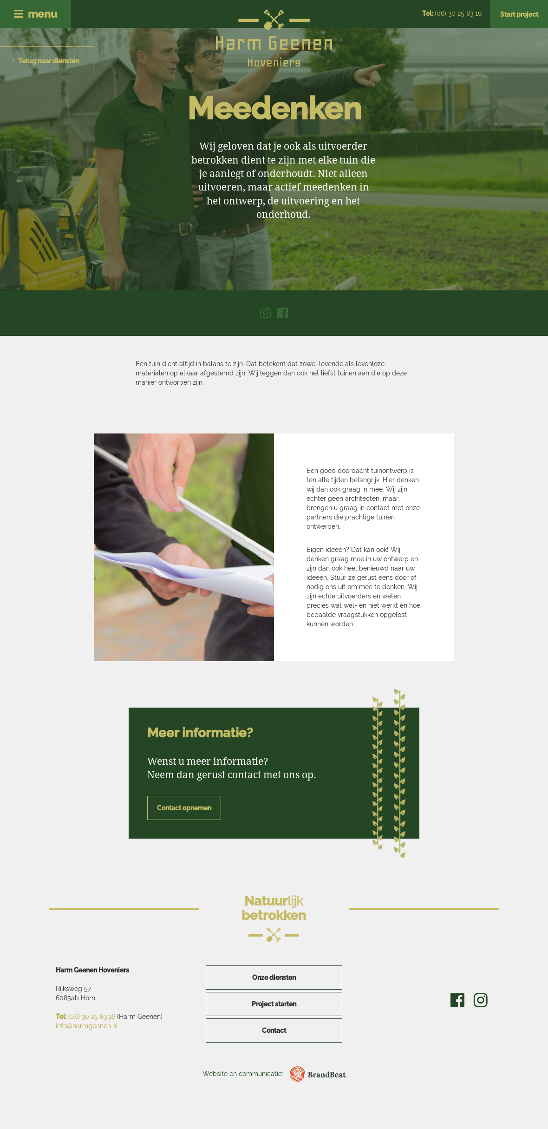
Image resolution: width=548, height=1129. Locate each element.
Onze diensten (274, 977)
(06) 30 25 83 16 (452, 13)
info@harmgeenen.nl (87, 1026)
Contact (274, 1030)
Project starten (274, 1004)
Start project (519, 14)
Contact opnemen (184, 808)
